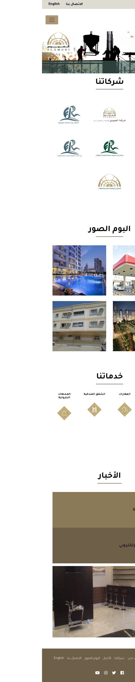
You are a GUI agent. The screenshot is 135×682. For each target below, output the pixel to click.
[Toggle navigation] (10, 19)
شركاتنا (77, 658)
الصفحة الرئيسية (111, 658)
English (12, 4)
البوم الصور (50, 658)
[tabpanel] (67, 52)
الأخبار (65, 658)
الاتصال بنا (32, 4)
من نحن (91, 658)
